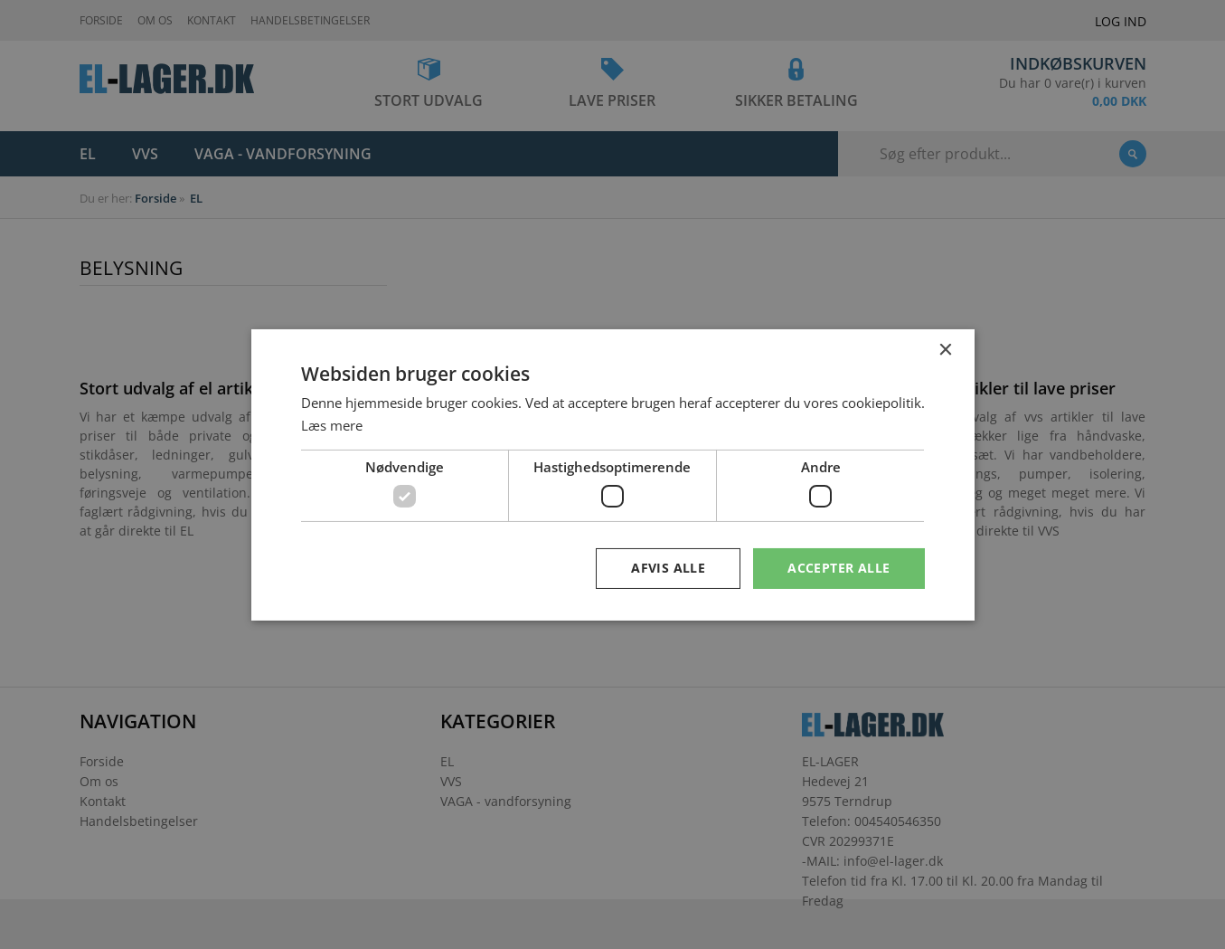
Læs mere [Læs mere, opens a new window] (332, 425)
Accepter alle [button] (838, 567)
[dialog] (612, 474)
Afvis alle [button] (668, 567)
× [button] (945, 349)
